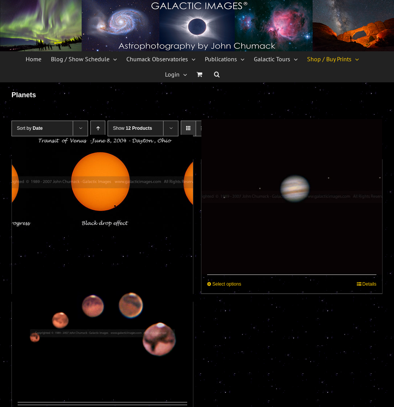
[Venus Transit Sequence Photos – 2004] (102, 182)
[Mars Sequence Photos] (102, 333)
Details (369, 284)
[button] (217, 74)
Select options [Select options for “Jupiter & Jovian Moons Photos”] (227, 284)
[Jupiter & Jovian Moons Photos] (292, 197)
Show (132, 128)
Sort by (30, 128)
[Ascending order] (97, 128)
